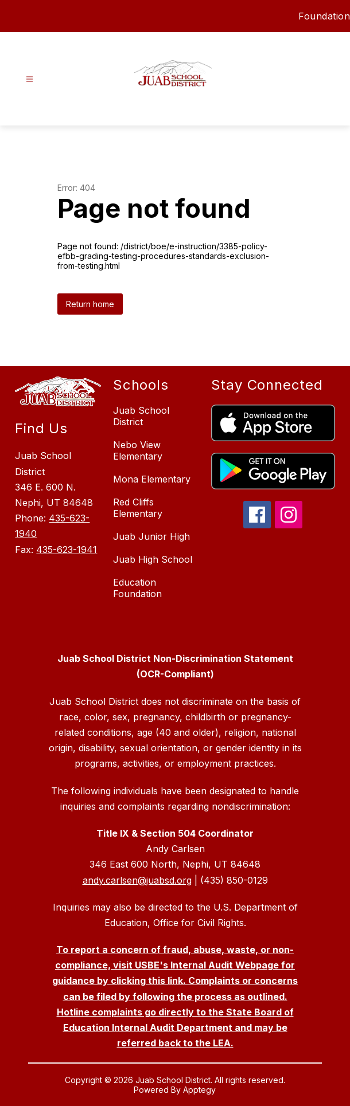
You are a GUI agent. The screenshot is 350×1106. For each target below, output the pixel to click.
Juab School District (141, 416)
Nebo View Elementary (137, 450)
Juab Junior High (151, 536)
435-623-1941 (66, 549)
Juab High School (152, 559)
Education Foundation (137, 587)
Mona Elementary (151, 479)
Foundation (324, 16)
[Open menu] (29, 79)
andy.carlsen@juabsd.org (137, 880)
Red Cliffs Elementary (137, 507)
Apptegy (199, 1090)
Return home (90, 304)
